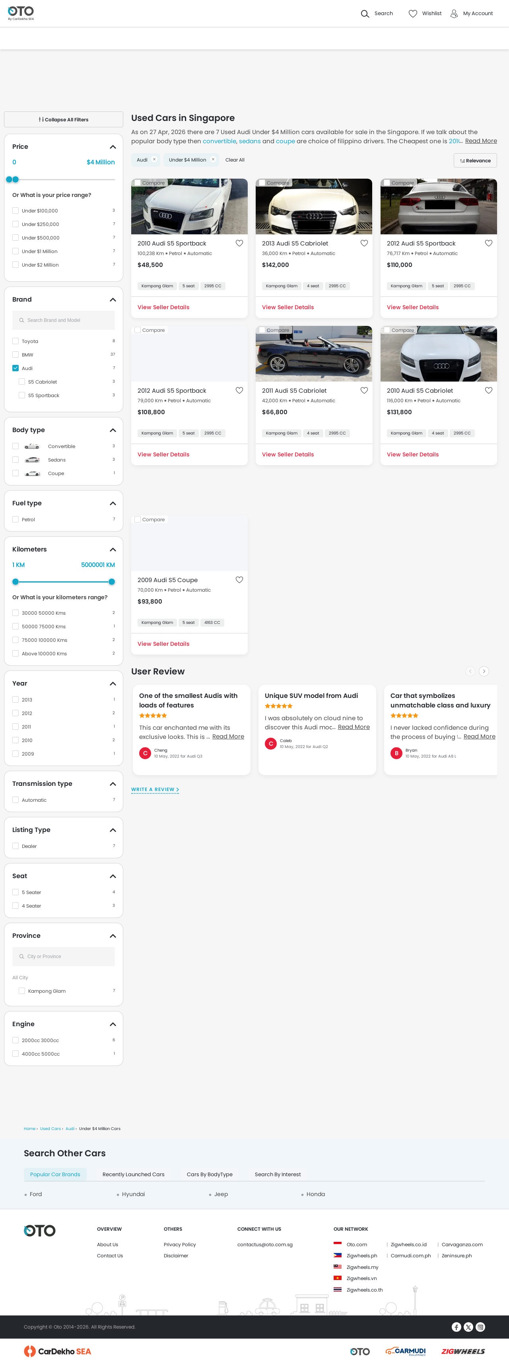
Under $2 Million (40, 264)
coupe (285, 141)
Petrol (28, 519)
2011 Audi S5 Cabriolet (294, 390)
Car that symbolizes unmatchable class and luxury (440, 700)
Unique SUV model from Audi (311, 695)
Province (26, 935)
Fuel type (27, 503)
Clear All (235, 159)
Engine (23, 1024)
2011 (26, 726)
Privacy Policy (180, 1244)
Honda (316, 1194)
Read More (228, 736)
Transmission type (42, 783)
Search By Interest (278, 1174)
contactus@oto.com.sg (265, 1244)
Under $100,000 (40, 210)
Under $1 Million (40, 251)
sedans (250, 141)
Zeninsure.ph (457, 1255)
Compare (153, 182)
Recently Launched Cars (134, 1174)
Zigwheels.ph (362, 1255)
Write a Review (153, 789)
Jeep (221, 1194)
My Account (478, 13)
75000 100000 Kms (44, 640)
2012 (27, 713)
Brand (22, 299)
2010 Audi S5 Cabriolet (420, 390)
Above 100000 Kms (44, 653)
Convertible (61, 446)
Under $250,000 (40, 224)
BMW (27, 354)
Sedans (57, 459)
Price (20, 146)
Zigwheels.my (363, 1267)
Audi (27, 368)
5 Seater (31, 892)
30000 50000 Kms (44, 613)
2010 (27, 740)
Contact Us (110, 1255)
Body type (28, 430)
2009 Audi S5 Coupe (168, 580)
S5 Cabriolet (42, 381)
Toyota (30, 341)
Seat (19, 876)
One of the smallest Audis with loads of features (188, 700)
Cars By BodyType (210, 1174)
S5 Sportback (43, 395)
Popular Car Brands (55, 1174)
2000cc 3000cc (40, 1040)
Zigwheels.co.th (365, 1289)
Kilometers (29, 549)
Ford (36, 1194)
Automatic (34, 800)
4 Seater (31, 905)
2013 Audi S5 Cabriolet (295, 243)
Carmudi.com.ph (411, 1255)
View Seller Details (163, 307)
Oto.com (357, 1244)
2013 (27, 699)
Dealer (29, 846)
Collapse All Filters (64, 119)
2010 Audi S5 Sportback (172, 243)
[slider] (15, 179)
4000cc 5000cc (41, 1053)
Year (19, 683)
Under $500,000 (41, 237)
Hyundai (133, 1194)
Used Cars (50, 1129)
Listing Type (31, 829)
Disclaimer (176, 1255)
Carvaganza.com (462, 1244)
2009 (28, 753)
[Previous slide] (470, 671)
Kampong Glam (47, 991)
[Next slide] (484, 671)
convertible (219, 141)
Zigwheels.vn (362, 1278)
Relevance (478, 160)
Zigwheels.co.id (409, 1244)
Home (29, 1129)
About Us (107, 1244)
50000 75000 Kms (44, 626)
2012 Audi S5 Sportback (421, 243)
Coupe (56, 473)
